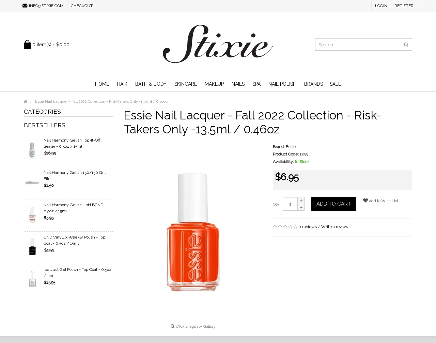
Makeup (214, 84)
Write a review (334, 226)
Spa (256, 84)
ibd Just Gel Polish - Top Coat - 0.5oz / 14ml (77, 272)
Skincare (185, 84)
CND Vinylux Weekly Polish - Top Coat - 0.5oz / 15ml (74, 240)
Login (381, 5)
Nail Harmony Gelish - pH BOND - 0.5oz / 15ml (75, 207)
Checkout (82, 5)
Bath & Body (151, 84)
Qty (276, 204)
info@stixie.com (43, 5)
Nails (238, 84)
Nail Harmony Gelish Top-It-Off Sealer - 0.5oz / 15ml (72, 143)
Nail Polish (282, 84)
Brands (313, 84)
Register (404, 5)
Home (102, 84)
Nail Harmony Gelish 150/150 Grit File (75, 175)
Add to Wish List (380, 200)
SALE (335, 84)
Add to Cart (333, 204)
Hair (122, 84)
